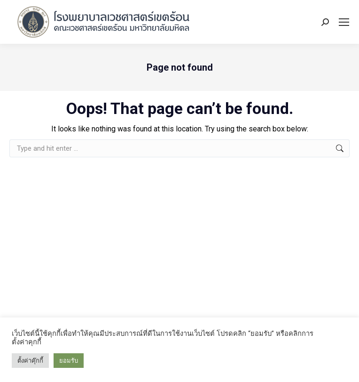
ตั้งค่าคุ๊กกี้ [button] (30, 360)
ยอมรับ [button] (68, 360)
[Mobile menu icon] (344, 22)
